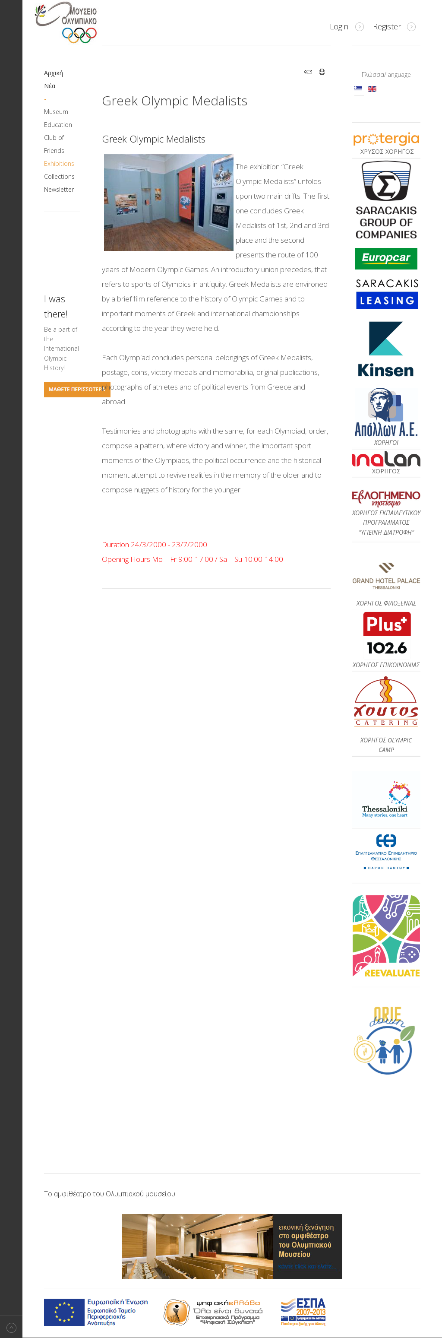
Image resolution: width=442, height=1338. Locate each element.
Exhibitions (59, 163)
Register (387, 26)
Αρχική (53, 73)
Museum (56, 112)
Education (58, 124)
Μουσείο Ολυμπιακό (83, 22)
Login (339, 26)
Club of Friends (54, 144)
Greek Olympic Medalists (174, 100)
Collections (59, 176)
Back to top (11, 1326)
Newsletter (59, 189)
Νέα (49, 86)
